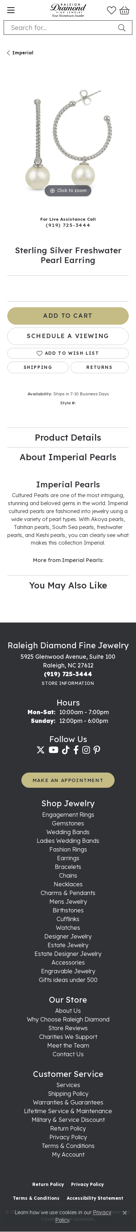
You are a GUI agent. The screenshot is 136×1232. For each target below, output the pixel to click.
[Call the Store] (68, 674)
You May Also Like (68, 585)
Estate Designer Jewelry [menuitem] (68, 953)
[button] (111, 10)
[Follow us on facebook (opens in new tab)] (76, 750)
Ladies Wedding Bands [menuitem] (68, 840)
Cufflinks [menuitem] (68, 919)
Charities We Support (68, 1036)
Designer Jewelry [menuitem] (68, 936)
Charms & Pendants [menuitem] (68, 892)
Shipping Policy (68, 1093)
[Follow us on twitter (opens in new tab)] (40, 750)
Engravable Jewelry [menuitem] (68, 971)
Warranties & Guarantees (68, 1102)
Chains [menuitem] (68, 875)
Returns (99, 367)
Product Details (68, 437)
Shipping (38, 367)
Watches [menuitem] (68, 927)
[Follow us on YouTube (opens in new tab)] (53, 750)
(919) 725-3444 (68, 225)
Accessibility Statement (95, 1198)
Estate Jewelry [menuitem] (68, 945)
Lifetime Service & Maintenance (68, 1111)
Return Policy (68, 1128)
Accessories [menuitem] (68, 962)
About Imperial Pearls (68, 456)
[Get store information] (68, 683)
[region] (68, 138)
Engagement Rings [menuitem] (68, 814)
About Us (68, 1010)
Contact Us (68, 1054)
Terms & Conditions (68, 1145)
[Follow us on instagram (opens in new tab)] (86, 750)
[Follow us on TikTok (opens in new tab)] (66, 750)
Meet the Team (68, 1045)
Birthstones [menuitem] (68, 910)
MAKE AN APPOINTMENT (68, 780)
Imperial (22, 52)
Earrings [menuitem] (68, 858)
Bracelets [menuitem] (68, 866)
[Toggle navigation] (11, 10)
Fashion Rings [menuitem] (68, 849)
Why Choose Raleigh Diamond (68, 1019)
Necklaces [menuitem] (68, 884)
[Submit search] (123, 27)
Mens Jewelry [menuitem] (68, 901)
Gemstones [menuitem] (68, 823)
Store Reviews (68, 1028)
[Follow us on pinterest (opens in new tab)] (97, 750)
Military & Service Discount (68, 1119)
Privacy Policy (68, 1137)
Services (68, 1085)
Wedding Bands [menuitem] (68, 832)
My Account (68, 1154)
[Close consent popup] (125, 1213)
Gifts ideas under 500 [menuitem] (68, 979)
